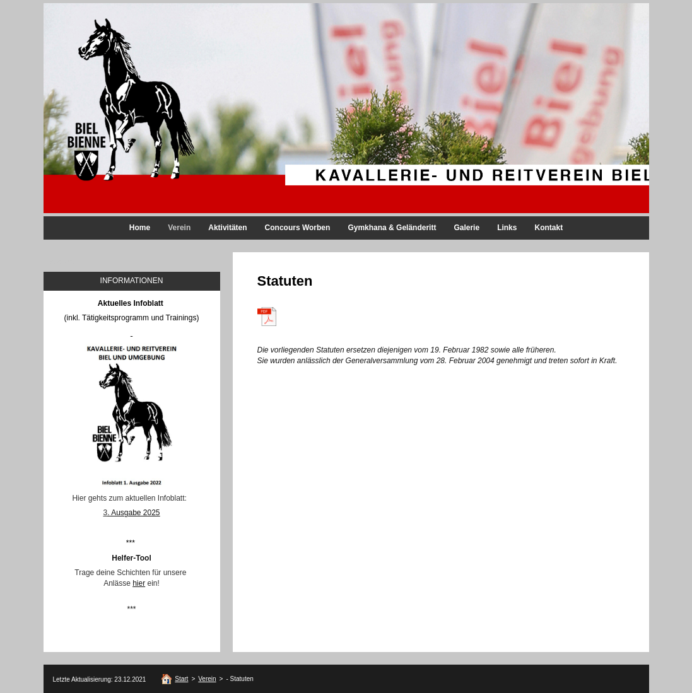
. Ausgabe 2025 (133, 512)
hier (138, 583)
